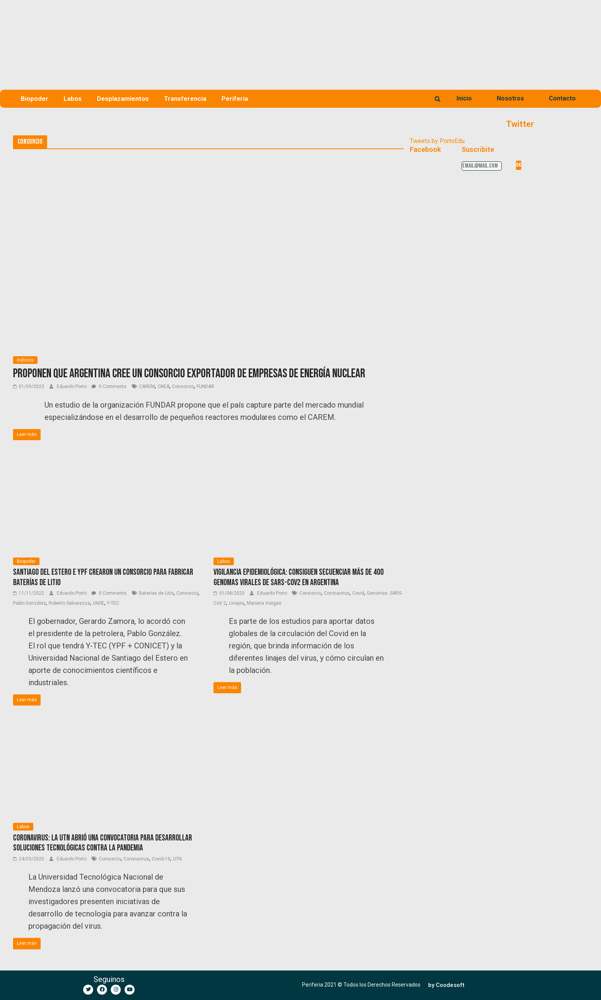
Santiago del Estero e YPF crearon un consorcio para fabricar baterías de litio (103, 577)
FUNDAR (205, 386)
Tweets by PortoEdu (437, 141)
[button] (446, 985)
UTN (177, 859)
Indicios (25, 360)
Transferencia (185, 98)
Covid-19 (161, 859)
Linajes (236, 603)
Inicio (464, 98)
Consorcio (183, 386)
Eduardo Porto (72, 386)
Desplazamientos (123, 98)
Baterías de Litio (156, 593)
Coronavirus (337, 593)
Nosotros (510, 98)
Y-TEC (113, 603)
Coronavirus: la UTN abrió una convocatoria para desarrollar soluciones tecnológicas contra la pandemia (102, 843)
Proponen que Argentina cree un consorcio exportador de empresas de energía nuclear (189, 373)
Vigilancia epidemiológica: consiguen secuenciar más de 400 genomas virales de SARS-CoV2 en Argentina (298, 577)
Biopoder (34, 98)
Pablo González (29, 603)
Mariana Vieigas (264, 603)
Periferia (235, 98)
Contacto (562, 98)
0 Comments (109, 386)
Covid (358, 593)
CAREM (147, 386)
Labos (73, 98)
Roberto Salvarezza (69, 603)
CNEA (163, 386)
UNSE (98, 603)
